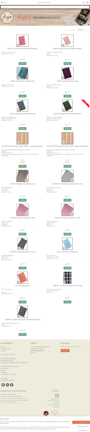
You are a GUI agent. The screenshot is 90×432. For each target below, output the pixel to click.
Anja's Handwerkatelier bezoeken (40, 346)
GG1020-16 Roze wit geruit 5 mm (22, 218)
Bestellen (22, 63)
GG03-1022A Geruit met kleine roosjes (67, 49)
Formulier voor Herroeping (8, 374)
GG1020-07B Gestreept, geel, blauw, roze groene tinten (67, 146)
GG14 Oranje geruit (22, 286)
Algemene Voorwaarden (7, 380)
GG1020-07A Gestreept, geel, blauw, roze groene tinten (22, 146)
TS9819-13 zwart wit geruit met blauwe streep (22, 320)
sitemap (40, 428)
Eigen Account (5, 368)
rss (44, 428)
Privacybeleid (4, 378)
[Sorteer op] (82, 29)
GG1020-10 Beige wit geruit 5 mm (22, 184)
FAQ (2, 354)
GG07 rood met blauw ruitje (67, 81)
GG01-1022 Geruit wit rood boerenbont (22, 49)
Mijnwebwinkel (66, 428)
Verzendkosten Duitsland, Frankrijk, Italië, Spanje (15, 362)
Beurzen (33, 352)
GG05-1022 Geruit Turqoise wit (22, 81)
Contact (3, 350)
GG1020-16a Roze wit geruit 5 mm (67, 218)
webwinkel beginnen (51, 428)
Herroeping (4, 372)
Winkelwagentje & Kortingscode (10, 366)
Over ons (3, 346)
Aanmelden (65, 350)
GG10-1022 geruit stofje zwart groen (67, 114)
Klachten (3, 370)
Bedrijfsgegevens (6, 348)
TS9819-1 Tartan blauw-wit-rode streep (67, 286)
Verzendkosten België (7, 360)
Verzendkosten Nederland (8, 358)
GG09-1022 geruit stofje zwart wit (22, 114)
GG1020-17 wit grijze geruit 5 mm (22, 252)
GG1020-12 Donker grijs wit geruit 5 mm (67, 184)
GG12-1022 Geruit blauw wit (67, 252)
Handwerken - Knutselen (38, 348)
